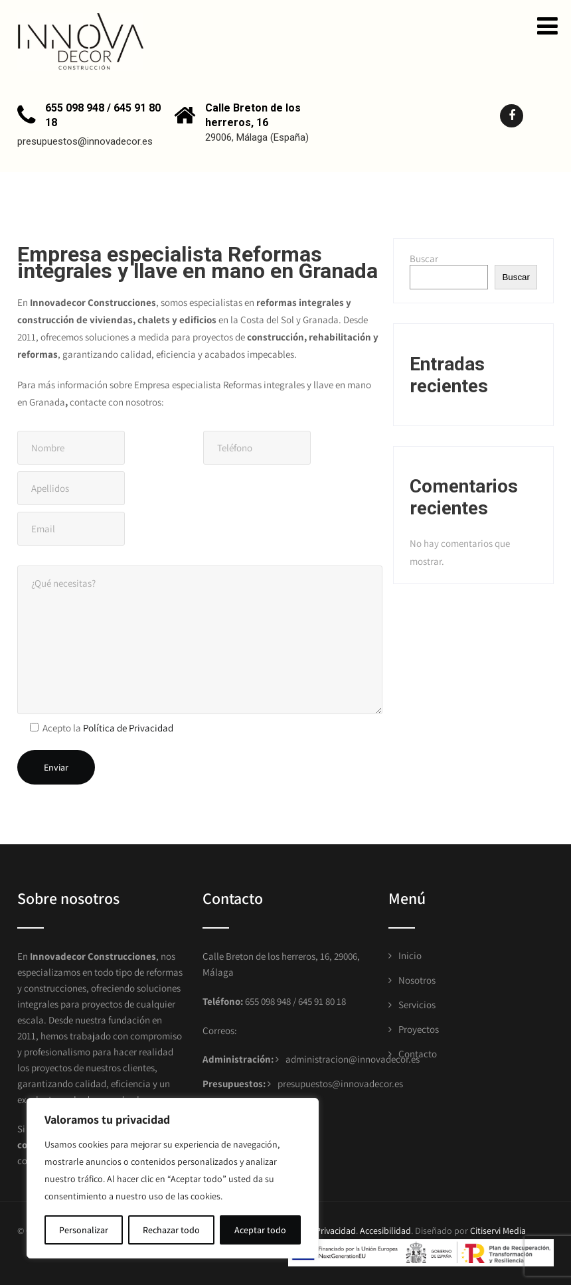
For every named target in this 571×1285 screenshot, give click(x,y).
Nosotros (417, 980)
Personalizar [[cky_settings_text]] (83, 1230)
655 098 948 (267, 1001)
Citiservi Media (498, 1231)
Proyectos (418, 1029)
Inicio (410, 955)
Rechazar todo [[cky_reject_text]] (171, 1230)
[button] (547, 25)
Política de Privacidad (128, 727)
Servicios (417, 1004)
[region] (173, 1178)
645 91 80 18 (322, 1001)
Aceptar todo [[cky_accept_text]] (260, 1230)
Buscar (424, 258)
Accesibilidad (385, 1231)
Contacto (417, 1053)
